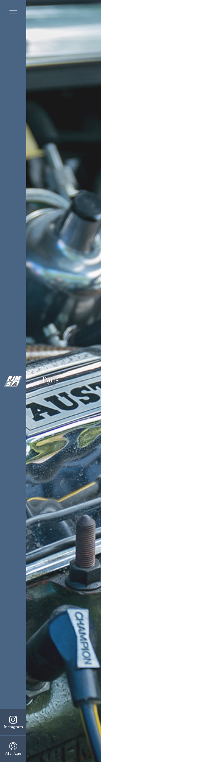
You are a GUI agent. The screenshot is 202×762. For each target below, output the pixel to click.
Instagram (13, 727)
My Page (13, 753)
